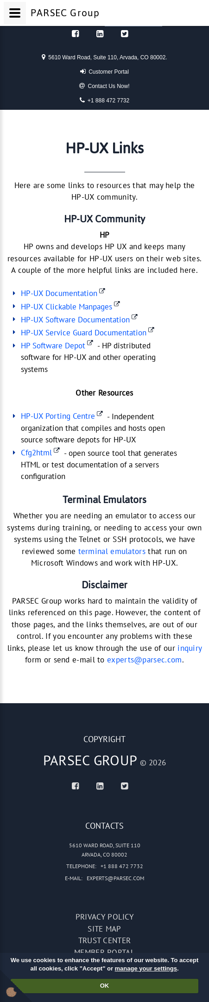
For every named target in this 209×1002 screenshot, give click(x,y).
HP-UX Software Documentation (75, 320)
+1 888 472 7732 (104, 100)
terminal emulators (112, 551)
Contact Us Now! (104, 86)
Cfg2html (36, 452)
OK (104, 985)
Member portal (104, 952)
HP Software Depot (53, 345)
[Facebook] (75, 33)
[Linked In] (99, 33)
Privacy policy (104, 917)
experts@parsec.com (144, 660)
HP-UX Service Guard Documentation (83, 333)
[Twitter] (124, 33)
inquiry (189, 648)
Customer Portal (104, 71)
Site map (104, 929)
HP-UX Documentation (59, 293)
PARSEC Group (90, 760)
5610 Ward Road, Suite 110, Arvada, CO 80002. (104, 57)
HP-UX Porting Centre (58, 416)
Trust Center (104, 940)
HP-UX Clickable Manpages (66, 307)
